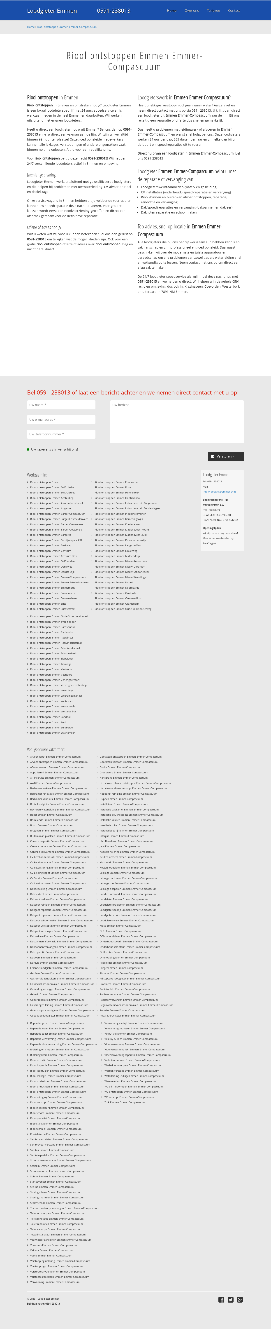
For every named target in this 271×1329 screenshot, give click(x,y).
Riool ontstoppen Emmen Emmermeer (52, 593)
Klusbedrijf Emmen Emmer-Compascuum (124, 862)
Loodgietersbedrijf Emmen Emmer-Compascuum (128, 909)
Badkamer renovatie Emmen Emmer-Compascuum (59, 793)
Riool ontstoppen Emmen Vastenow (51, 669)
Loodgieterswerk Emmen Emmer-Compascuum (127, 920)
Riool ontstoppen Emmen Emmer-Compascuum (67, 27)
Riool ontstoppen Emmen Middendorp (117, 556)
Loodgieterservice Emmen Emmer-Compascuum (127, 915)
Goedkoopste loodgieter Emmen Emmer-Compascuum (62, 1010)
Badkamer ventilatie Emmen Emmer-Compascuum (59, 799)
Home (31, 27)
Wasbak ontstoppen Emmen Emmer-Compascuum (133, 1065)
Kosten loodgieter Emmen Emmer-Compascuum (128, 867)
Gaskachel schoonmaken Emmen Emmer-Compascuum (62, 984)
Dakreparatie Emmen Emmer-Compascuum (55, 952)
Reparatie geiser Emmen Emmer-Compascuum (57, 1023)
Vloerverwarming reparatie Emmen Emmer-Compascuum (137, 1055)
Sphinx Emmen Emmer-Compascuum (52, 1176)
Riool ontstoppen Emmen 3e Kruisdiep (52, 492)
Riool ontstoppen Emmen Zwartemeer (52, 732)
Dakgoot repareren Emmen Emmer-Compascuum (58, 915)
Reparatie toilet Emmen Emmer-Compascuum (56, 1033)
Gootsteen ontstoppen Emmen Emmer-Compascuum (131, 756)
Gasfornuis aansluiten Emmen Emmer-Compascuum (60, 978)
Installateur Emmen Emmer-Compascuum (124, 804)
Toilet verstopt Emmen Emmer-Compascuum (56, 1229)
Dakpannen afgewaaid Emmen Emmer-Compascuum (61, 941)
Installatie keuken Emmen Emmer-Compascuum (127, 820)
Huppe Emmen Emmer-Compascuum (121, 799)
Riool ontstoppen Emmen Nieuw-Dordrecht (120, 566)
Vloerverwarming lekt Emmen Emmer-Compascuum (134, 1049)
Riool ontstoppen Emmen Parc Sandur (52, 627)
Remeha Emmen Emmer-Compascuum (122, 1010)
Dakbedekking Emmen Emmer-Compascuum (56, 888)
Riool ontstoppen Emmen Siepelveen (52, 658)
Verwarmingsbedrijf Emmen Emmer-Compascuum (133, 1023)
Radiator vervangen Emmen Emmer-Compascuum (129, 999)
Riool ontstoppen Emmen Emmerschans (53, 598)
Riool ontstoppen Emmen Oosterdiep (116, 593)
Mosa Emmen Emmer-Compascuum (120, 925)
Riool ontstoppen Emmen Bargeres (50, 534)
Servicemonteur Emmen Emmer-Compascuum (57, 1171)
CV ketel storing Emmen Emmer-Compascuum (57, 867)
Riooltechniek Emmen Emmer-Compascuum (55, 1128)
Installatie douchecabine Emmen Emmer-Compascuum (131, 814)
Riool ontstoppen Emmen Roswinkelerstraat (56, 642)
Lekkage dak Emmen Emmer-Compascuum (124, 883)
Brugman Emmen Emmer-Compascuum (53, 830)
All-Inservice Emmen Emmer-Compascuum (54, 777)
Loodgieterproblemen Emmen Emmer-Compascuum (130, 904)
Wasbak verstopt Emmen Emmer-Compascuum (131, 1070)
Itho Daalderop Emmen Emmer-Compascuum (126, 841)
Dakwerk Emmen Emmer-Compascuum (53, 957)
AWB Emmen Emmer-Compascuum (50, 783)
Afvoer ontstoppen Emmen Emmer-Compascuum (59, 761)
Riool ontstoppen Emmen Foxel (113, 487)
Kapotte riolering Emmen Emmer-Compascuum (127, 851)
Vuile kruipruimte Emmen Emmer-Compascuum (132, 1060)
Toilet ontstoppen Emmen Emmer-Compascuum (58, 1213)
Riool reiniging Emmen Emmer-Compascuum (56, 1097)
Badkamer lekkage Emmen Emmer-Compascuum (58, 788)
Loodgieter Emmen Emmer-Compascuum (124, 899)
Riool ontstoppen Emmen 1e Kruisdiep (52, 487)
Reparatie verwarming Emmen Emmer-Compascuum (60, 1038)
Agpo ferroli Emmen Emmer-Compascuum (54, 772)
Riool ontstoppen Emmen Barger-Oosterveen (56, 524)
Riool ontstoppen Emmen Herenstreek (117, 492)
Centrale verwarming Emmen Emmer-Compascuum (60, 851)
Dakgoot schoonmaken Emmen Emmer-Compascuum (61, 920)
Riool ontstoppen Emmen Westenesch (52, 706)
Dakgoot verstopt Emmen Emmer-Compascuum (58, 925)
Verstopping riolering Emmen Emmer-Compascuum (60, 1261)
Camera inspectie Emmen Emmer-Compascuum (57, 841)
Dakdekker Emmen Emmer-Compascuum (54, 894)
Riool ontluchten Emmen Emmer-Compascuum (57, 1086)
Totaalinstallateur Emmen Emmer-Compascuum (58, 1234)
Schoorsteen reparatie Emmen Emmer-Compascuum (60, 1160)
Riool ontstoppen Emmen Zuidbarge (51, 727)
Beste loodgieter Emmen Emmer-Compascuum (57, 804)
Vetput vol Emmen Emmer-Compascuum (128, 1033)
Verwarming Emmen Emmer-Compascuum (54, 1282)
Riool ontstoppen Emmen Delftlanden (52, 561)
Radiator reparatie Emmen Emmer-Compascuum (128, 994)
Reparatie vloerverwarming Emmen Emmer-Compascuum (63, 1044)
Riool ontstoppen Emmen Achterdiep (52, 498)
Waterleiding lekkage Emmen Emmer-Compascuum (134, 1076)
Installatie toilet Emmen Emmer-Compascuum (126, 825)
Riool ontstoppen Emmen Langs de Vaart (118, 545)
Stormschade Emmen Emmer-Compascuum (55, 1203)
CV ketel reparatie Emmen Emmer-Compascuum (58, 862)
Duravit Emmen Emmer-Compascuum (52, 962)
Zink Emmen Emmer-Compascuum (124, 1102)
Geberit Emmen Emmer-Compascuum (52, 994)
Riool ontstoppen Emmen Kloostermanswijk (120, 540)
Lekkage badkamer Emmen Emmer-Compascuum (128, 878)
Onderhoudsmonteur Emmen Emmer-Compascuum (130, 947)
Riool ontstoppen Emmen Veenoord (51, 674)
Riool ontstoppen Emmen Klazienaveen (118, 524)
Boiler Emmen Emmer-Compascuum (51, 814)
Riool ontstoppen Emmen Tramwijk (50, 664)
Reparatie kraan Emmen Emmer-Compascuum (57, 1028)
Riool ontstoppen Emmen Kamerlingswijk (119, 519)
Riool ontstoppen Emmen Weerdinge (51, 690)
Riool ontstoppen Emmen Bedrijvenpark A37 (56, 540)
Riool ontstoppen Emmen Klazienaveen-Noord (122, 529)
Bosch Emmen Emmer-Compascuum (51, 825)
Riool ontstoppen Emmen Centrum (50, 550)
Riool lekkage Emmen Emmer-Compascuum (55, 1076)
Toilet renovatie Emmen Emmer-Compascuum (56, 1218)
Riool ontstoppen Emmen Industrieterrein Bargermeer (126, 503)
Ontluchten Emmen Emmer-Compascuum (124, 952)
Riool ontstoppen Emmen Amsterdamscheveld (57, 503)
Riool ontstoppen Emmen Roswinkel (51, 637)
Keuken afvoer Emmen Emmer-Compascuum (126, 857)
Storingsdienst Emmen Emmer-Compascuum (56, 1192)
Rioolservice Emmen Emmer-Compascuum (54, 1113)
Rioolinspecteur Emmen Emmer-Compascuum (57, 1107)
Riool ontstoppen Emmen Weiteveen (51, 701)
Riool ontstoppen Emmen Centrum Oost (53, 556)
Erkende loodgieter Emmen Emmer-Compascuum (59, 968)
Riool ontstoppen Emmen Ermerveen (116, 482)
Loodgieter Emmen (52, 10)
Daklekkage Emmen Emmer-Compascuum (54, 936)
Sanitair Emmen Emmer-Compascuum (52, 1150)
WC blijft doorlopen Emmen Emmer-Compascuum (133, 1086)
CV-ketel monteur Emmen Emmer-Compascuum (58, 883)
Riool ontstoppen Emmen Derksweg (51, 566)
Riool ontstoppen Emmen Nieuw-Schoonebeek (122, 571)
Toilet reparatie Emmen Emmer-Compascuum (56, 1224)
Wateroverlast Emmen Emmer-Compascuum (130, 1081)
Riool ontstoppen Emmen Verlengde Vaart (54, 679)
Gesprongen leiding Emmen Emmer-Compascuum (59, 1005)
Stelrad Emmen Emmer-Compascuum (52, 1186)
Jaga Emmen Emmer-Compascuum (120, 846)
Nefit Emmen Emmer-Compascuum (120, 931)
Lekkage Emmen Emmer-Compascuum (122, 872)
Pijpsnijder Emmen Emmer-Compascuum (123, 962)
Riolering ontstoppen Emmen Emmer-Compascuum (60, 1049)
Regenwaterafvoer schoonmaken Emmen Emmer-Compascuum (136, 1005)
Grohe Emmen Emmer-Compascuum (121, 767)
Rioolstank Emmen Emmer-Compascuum (54, 1123)
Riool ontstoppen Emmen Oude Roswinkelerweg (123, 608)
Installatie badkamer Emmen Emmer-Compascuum (129, 809)
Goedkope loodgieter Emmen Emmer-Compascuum (60, 1015)
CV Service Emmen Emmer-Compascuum (53, 878)
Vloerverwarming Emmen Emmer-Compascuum (132, 1044)
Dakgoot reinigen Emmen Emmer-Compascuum (58, 904)
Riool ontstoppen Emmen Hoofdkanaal (117, 498)
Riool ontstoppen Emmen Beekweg (50, 545)
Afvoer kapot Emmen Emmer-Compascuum (55, 756)
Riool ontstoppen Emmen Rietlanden (52, 632)
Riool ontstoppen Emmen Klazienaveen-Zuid (121, 534)
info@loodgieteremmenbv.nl (219, 491)
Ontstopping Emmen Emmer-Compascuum (125, 957)
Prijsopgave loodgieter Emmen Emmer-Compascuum (130, 978)
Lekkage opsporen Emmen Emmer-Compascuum (128, 888)
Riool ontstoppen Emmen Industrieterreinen (120, 513)
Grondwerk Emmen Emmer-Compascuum (124, 772)
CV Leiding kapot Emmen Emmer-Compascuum (57, 872)
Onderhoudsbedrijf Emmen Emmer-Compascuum (129, 941)
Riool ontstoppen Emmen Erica (48, 603)
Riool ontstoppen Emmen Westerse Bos (53, 711)
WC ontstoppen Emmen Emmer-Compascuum (131, 1091)
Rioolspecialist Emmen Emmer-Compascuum (56, 1118)
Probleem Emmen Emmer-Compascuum (123, 984)
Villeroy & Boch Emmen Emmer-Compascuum (131, 1038)
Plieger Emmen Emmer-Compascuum (121, 968)
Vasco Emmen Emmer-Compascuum (51, 1255)
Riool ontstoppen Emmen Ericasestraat (52, 608)
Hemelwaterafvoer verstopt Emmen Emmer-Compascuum (133, 788)
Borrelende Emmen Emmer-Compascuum (54, 820)
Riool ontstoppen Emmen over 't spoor (53, 621)
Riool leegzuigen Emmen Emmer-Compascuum (57, 1070)
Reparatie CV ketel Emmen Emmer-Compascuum (128, 1015)
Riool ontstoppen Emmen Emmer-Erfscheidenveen (59, 582)
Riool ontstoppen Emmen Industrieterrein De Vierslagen (127, 508)
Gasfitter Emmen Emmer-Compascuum (52, 973)
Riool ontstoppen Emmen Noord (114, 582)
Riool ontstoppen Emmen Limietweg (116, 550)
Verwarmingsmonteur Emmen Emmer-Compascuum (134, 1028)
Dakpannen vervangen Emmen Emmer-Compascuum (61, 947)
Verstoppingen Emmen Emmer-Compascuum (56, 1266)
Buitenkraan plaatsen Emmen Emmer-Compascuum (60, 836)
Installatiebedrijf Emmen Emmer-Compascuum (127, 830)
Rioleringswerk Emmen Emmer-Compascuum (56, 1055)
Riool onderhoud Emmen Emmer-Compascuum (58, 1081)
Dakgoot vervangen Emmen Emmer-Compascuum (59, 931)
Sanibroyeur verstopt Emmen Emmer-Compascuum (60, 1144)
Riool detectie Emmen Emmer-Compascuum (55, 1060)
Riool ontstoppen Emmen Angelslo (50, 508)
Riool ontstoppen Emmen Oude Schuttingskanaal (59, 616)
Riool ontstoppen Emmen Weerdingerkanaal (56, 695)
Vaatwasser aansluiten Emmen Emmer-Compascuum (60, 1239)
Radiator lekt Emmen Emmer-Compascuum (125, 989)
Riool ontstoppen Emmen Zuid (48, 722)
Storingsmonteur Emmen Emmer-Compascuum (57, 1197)
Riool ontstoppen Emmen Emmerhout (52, 587)
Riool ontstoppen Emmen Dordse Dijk (52, 571)
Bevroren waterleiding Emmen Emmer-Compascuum (60, 809)
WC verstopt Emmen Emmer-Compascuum (129, 1097)
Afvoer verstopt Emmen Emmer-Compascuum (56, 767)
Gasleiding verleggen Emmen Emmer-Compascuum (60, 989)
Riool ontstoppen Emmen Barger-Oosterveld (56, 529)
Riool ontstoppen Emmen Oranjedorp (117, 603)
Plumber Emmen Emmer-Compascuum (122, 973)
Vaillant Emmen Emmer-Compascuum (52, 1250)
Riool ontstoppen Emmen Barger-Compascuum (57, 513)
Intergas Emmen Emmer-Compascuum (122, 836)
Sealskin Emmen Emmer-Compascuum (52, 1165)
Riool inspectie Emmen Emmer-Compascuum (56, 1065)
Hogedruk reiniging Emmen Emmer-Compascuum (128, 793)
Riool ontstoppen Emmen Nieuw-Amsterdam (121, 561)
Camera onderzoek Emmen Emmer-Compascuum (58, 846)
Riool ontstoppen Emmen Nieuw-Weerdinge (120, 577)
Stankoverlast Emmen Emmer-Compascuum (55, 1181)
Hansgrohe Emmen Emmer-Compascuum (124, 777)
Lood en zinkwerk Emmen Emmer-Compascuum (128, 894)
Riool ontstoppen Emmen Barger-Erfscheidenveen (59, 519)
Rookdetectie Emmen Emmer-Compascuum (55, 1134)
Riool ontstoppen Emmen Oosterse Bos (118, 598)
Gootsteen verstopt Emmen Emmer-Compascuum (129, 761)
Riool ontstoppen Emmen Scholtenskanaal (55, 648)
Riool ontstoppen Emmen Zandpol (50, 717)
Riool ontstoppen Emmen (45, 482)
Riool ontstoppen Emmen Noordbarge (117, 587)
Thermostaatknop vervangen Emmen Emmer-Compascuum (64, 1208)
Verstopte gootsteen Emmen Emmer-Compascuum (59, 1276)
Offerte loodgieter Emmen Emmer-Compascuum (128, 936)
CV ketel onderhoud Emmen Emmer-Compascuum (59, 857)
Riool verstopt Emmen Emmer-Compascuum (56, 1102)
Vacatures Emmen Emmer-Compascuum (53, 1245)
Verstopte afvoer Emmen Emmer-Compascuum (57, 1271)
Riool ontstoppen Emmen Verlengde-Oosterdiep (58, 685)
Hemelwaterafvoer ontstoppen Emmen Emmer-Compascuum (135, 783)
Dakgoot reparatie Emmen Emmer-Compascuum (58, 909)
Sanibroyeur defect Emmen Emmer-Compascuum (59, 1139)
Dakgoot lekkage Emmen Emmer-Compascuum (57, 899)
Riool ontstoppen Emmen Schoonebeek (53, 653)
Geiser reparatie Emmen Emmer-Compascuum (57, 999)
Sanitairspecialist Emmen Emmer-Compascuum (57, 1155)
